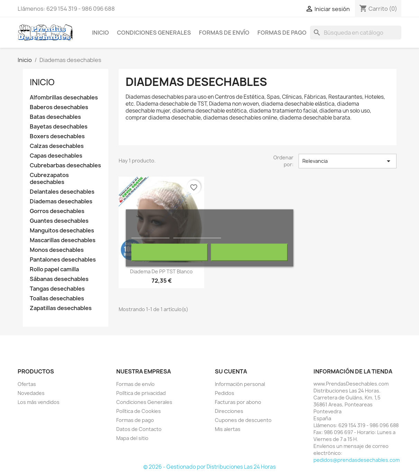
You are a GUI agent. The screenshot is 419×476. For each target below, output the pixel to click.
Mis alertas (227, 429)
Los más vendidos (39, 402)
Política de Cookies (138, 411)
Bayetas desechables (59, 126)
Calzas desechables (57, 146)
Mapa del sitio (132, 438)
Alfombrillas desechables (64, 97)
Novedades (31, 393)
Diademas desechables (61, 201)
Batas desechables (55, 117)
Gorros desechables (57, 211)
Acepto (249, 252)
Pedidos (224, 393)
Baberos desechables (59, 107)
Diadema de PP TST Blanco (161, 271)
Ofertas (27, 384)
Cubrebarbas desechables (65, 165)
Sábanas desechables (59, 279)
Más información (150, 235)
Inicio (100, 32)
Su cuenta (231, 371)
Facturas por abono (238, 402)
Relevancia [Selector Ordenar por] (347, 161)
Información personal (240, 384)
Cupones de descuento (243, 420)
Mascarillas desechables (62, 240)
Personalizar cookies (197, 235)
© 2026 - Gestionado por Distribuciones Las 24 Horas (209, 466)
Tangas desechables (57, 288)
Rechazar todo (169, 252)
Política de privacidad (141, 393)
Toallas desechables (57, 298)
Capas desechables (56, 155)
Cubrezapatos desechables (49, 178)
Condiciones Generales (154, 32)
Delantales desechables (62, 191)
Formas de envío (224, 32)
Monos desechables (57, 250)
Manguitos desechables (62, 230)
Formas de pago (282, 32)
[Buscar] (355, 32)
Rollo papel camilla (54, 269)
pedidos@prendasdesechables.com (356, 460)
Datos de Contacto (139, 429)
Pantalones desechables (63, 259)
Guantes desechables (59, 220)
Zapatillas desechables (61, 308)
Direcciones (229, 411)
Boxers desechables (57, 136)
